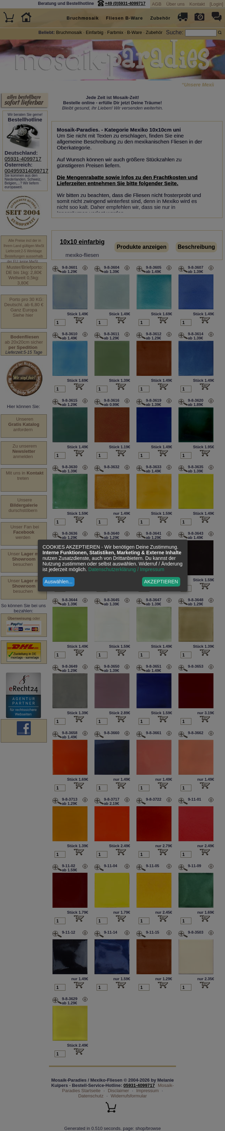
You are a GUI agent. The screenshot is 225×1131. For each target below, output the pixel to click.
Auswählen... (58, 581)
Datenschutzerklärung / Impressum (126, 569)
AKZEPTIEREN (161, 581)
